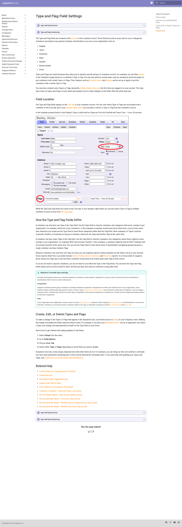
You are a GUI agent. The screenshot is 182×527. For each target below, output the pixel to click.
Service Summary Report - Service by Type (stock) (59, 399)
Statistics (107, 256)
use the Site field (114, 305)
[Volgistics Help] (10, 3)
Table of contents (163, 14)
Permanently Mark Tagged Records (53, 379)
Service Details (78, 256)
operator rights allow (74, 108)
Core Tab (128, 305)
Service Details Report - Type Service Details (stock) (60, 395)
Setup (115, 320)
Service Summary (92, 256)
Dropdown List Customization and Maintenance (64, 358)
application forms (112, 323)
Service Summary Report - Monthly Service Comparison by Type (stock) (68, 403)
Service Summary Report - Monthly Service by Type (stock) (63, 406)
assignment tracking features (93, 290)
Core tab (74, 38)
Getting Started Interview (90, 88)
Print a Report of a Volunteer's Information (56, 387)
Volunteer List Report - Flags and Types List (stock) (60, 391)
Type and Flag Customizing (50, 32)
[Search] (168, 3)
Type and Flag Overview (49, 25)
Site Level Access (85, 302)
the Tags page (67, 212)
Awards (109, 80)
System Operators (116, 302)
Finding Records (45, 375)
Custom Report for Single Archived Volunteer (57, 371)
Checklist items (95, 80)
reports (141, 74)
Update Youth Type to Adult (50, 383)
